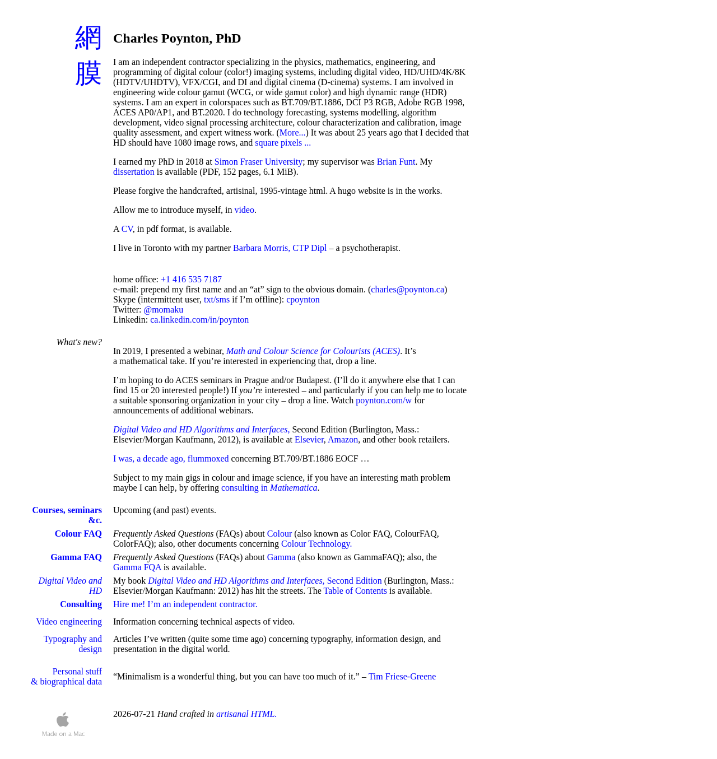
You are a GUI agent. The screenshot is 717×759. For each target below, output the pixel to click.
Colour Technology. (316, 543)
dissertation (134, 171)
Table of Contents (355, 590)
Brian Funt (396, 161)
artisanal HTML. (246, 714)
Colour (279, 533)
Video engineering (69, 621)
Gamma (281, 557)
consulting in (269, 487)
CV (127, 229)
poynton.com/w (384, 400)
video (244, 210)
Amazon (343, 439)
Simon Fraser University (258, 161)
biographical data (71, 681)
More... (293, 132)
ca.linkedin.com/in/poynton (199, 319)
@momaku (163, 309)
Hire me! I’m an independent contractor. (185, 604)
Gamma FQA (137, 567)
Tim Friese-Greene (402, 676)
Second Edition (265, 580)
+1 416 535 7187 (191, 279)
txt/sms (217, 299)
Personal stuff (77, 671)
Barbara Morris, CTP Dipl (280, 248)
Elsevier (309, 439)
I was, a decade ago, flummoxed (171, 458)
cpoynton (303, 299)
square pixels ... (283, 142)
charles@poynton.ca (407, 289)
